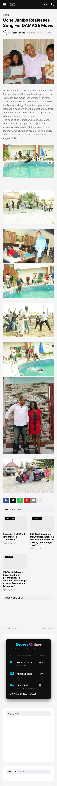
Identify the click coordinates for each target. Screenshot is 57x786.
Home (6, 15)
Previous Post (11, 628)
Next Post (47, 628)
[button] (4, 4)
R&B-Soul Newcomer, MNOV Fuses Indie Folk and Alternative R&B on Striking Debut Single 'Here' (42, 539)
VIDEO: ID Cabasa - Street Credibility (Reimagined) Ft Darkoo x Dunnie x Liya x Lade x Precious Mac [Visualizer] (15, 579)
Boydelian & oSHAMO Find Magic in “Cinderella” (14, 537)
